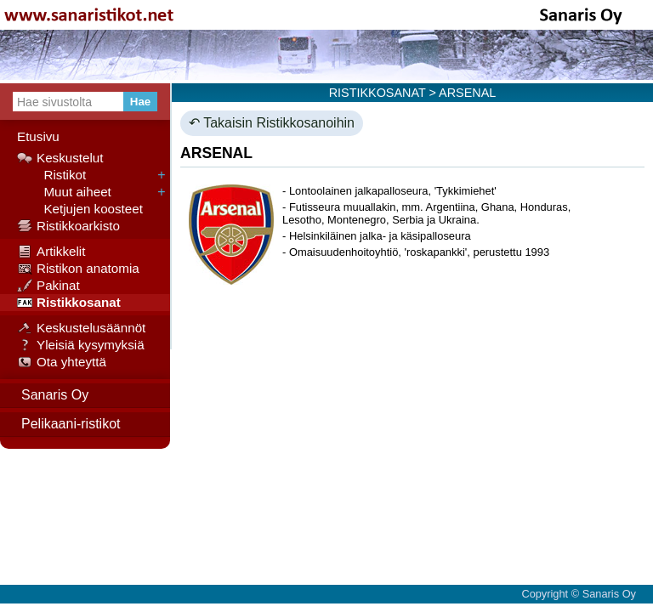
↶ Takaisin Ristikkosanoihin (272, 123)
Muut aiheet (64, 192)
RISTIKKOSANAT (377, 92)
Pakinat (48, 285)
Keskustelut (60, 158)
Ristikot (51, 175)
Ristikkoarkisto (68, 226)
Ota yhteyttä (61, 362)
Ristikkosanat (69, 302)
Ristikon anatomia (78, 268)
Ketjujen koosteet (80, 209)
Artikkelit (51, 251)
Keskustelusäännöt (81, 328)
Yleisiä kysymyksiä (81, 345)
